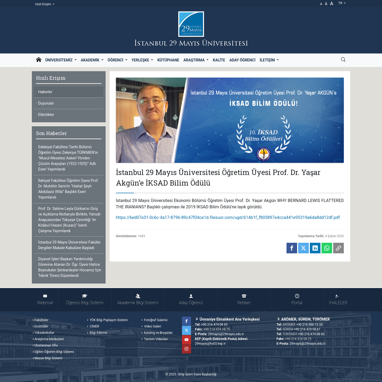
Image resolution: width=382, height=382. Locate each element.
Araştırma (194, 60)
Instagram (186, 348)
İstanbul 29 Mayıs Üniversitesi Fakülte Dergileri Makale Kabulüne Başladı (69, 245)
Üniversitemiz (59, 60)
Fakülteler (41, 320)
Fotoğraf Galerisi (155, 320)
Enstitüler (41, 326)
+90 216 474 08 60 (214, 324)
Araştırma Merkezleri (49, 339)
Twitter (186, 330)
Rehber (243, 299)
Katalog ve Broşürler (158, 333)
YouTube (186, 339)
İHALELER (338, 299)
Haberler (45, 92)
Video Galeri (152, 326)
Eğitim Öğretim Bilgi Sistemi (54, 352)
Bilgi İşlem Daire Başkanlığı (197, 374)
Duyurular (46, 103)
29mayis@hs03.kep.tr (210, 343)
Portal (297, 299)
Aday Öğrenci (242, 60)
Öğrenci (116, 60)
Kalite (219, 60)
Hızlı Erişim (43, 4)
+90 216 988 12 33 (309, 324)
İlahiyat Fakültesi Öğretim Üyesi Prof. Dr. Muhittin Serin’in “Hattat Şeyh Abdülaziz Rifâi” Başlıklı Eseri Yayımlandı (68, 188)
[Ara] (343, 60)
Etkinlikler (46, 115)
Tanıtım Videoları (155, 339)
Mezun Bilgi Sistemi (48, 358)
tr (342, 3)
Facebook (186, 321)
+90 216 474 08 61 (307, 329)
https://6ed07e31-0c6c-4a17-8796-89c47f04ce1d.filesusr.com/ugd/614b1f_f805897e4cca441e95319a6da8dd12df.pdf (228, 217)
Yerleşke (141, 60)
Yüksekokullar (44, 333)
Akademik (90, 60)
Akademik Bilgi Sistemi (137, 299)
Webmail (45, 299)
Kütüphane (168, 60)
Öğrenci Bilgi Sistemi (84, 299)
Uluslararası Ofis (46, 345)
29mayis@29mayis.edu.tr (226, 334)
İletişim (268, 60)
